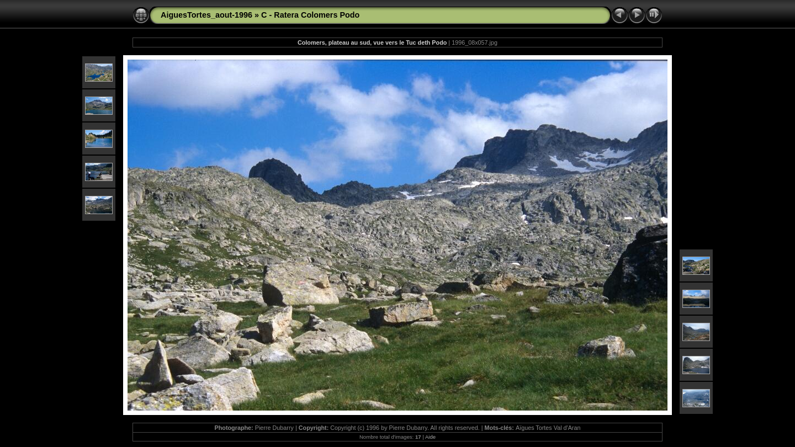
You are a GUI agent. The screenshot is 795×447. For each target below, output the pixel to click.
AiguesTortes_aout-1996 (206, 14)
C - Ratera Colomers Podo (310, 14)
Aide (430, 437)
